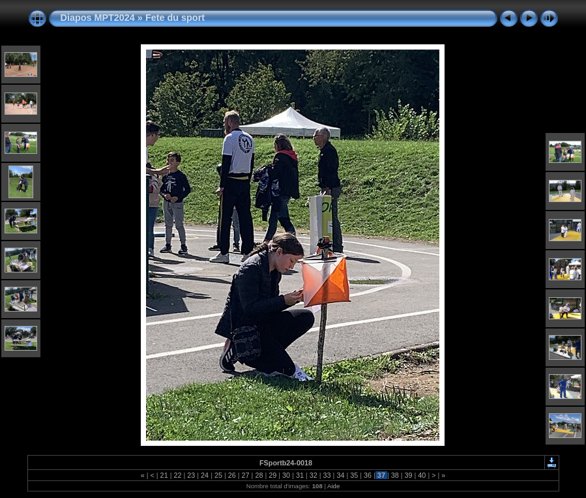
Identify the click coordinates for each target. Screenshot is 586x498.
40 (422, 475)
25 (218, 475)
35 (354, 475)
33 (327, 475)
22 (177, 475)
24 (205, 475)
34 (340, 475)
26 (232, 475)
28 (259, 475)
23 (191, 475)
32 (313, 475)
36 (368, 475)
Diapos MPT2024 (98, 17)
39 (409, 475)
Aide (333, 486)
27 (246, 475)
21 (164, 475)
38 (395, 475)
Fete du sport (175, 17)
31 (300, 475)
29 (272, 475)
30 (286, 475)
